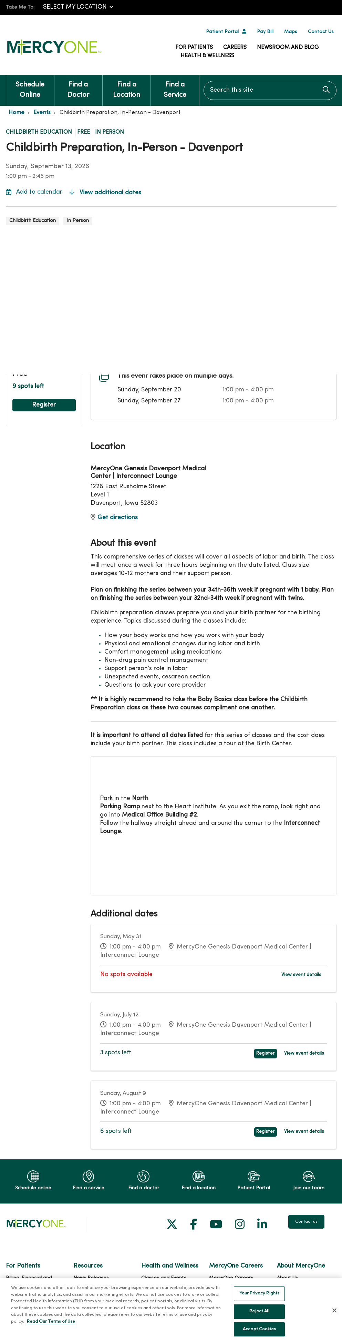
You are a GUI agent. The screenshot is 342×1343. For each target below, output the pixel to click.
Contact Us (321, 32)
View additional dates (105, 193)
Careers (235, 47)
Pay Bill (265, 32)
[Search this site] (270, 90)
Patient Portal (222, 32)
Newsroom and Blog (288, 47)
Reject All (259, 1319)
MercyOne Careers (231, 1278)
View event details (301, 975)
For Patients (194, 47)
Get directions (114, 518)
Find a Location (127, 87)
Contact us (306, 1222)
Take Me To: (20, 7)
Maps (290, 32)
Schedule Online (30, 87)
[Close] (334, 1317)
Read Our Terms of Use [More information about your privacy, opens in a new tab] (51, 1329)
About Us (287, 1278)
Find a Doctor (78, 87)
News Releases (91, 1278)
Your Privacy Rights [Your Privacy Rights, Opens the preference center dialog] (259, 1301)
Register (44, 405)
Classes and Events (163, 1278)
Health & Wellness (207, 56)
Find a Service (175, 87)
